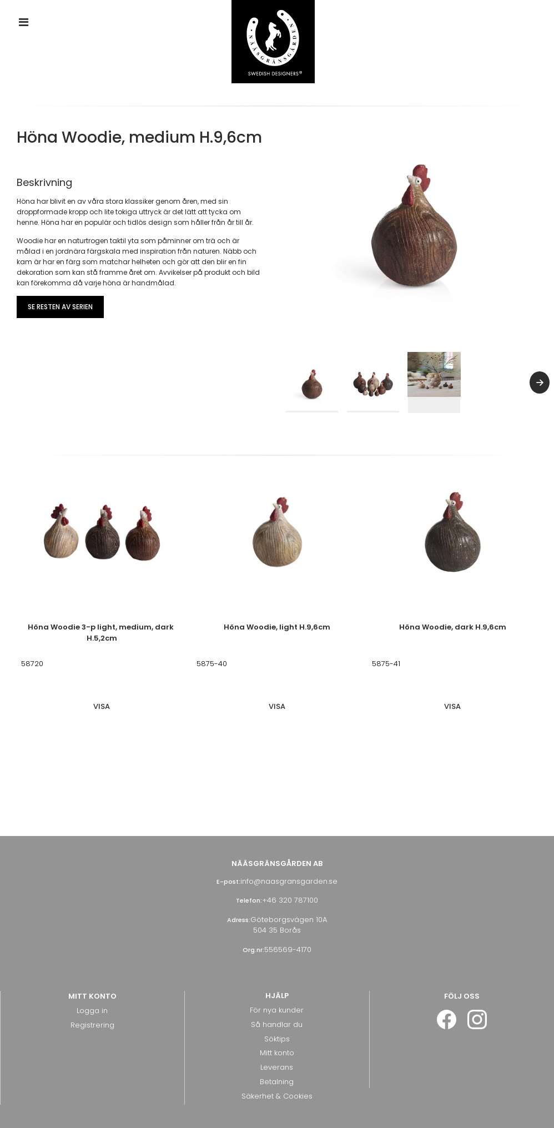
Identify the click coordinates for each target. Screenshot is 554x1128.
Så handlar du (277, 1019)
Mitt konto (277, 1048)
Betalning (277, 1076)
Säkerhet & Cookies (277, 1091)
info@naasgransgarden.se (289, 877)
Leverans (276, 1063)
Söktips (277, 1034)
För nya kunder (277, 1005)
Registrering (92, 1020)
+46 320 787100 (290, 895)
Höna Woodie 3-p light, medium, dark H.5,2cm (101, 628)
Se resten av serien (60, 306)
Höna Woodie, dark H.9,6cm (452, 622)
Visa (101, 702)
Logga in (92, 1006)
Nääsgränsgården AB (277, 859)
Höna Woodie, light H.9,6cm (277, 622)
